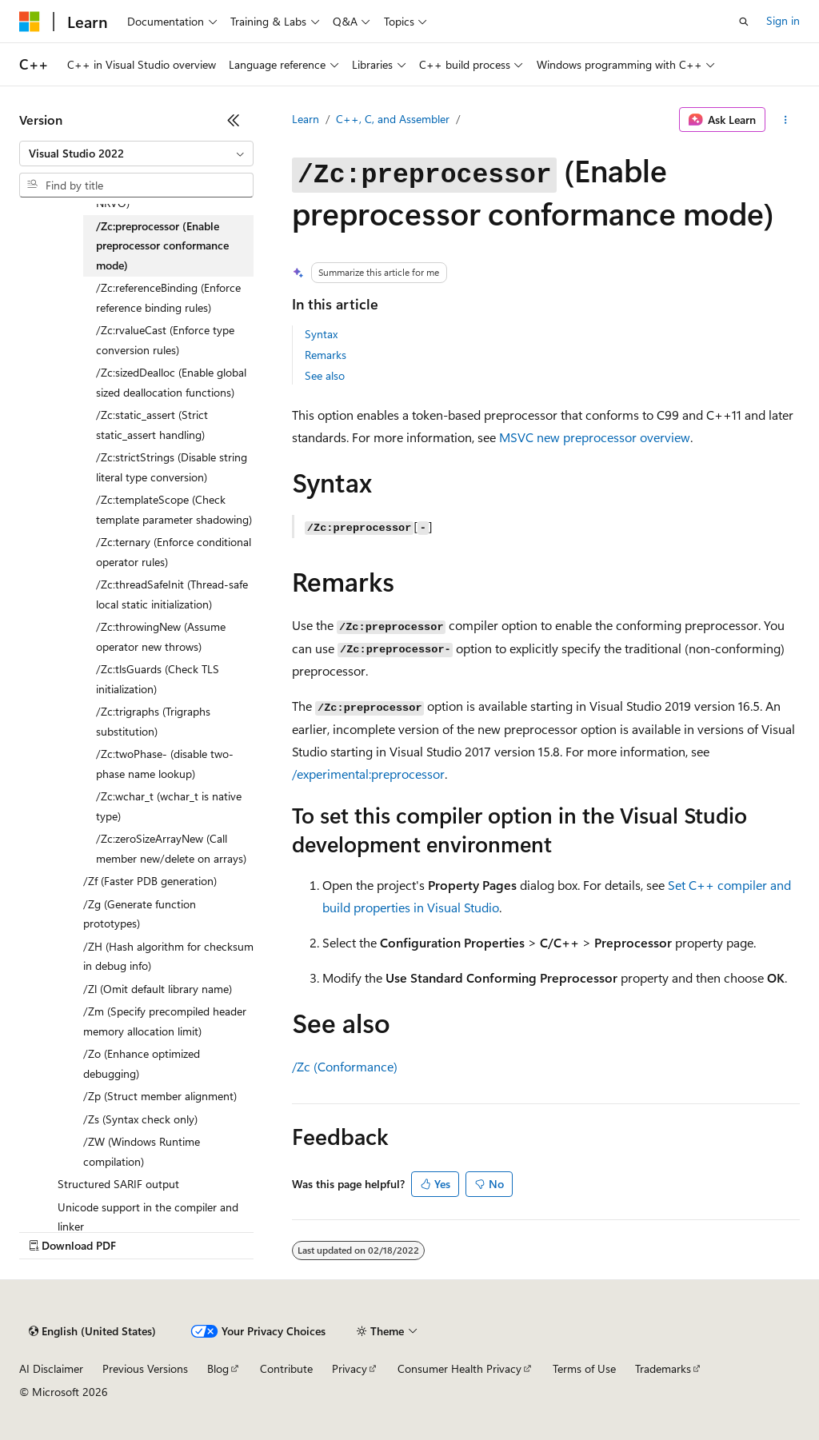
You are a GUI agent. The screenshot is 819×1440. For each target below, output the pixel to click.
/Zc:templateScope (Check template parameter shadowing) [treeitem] (174, 509)
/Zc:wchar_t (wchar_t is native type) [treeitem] (169, 806)
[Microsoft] (29, 21)
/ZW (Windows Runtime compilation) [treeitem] (141, 1151)
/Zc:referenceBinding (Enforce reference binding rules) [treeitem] (168, 297)
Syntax (321, 333)
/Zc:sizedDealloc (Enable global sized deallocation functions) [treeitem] (171, 382)
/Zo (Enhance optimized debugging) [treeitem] (141, 1063)
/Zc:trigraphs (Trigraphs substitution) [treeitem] (153, 721)
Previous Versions (145, 1368)
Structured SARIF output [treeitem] (118, 1183)
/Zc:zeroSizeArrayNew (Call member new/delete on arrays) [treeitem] (171, 848)
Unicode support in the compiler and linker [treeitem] (148, 1217)
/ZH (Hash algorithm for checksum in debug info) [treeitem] (168, 956)
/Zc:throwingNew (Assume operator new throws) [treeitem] (161, 636)
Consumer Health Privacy (459, 1368)
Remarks (325, 354)
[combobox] (136, 153)
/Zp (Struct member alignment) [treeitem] (160, 1095)
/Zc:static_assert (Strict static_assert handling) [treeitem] (152, 424)
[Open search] (744, 21)
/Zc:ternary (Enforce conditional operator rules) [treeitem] (173, 551)
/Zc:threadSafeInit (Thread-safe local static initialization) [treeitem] (172, 594)
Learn (305, 118)
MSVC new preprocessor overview (594, 437)
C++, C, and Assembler (392, 118)
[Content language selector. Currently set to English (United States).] (92, 1331)
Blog (218, 1368)
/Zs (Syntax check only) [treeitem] (140, 1119)
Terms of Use (584, 1368)
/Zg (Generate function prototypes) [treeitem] (139, 913)
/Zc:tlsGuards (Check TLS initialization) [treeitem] (157, 678)
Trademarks (663, 1368)
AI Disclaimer (51, 1368)
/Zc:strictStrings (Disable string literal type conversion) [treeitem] (171, 467)
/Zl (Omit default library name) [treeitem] (157, 988)
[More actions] (786, 120)
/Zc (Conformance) (345, 1066)
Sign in (783, 20)
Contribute (286, 1368)
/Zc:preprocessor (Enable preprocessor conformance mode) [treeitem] (162, 245)
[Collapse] (234, 120)
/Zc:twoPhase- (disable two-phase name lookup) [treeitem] (165, 763)
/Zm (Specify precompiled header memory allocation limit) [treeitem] (164, 1021)
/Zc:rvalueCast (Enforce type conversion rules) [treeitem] (165, 339)
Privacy (349, 1368)
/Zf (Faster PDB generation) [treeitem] (150, 880)
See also (325, 375)
